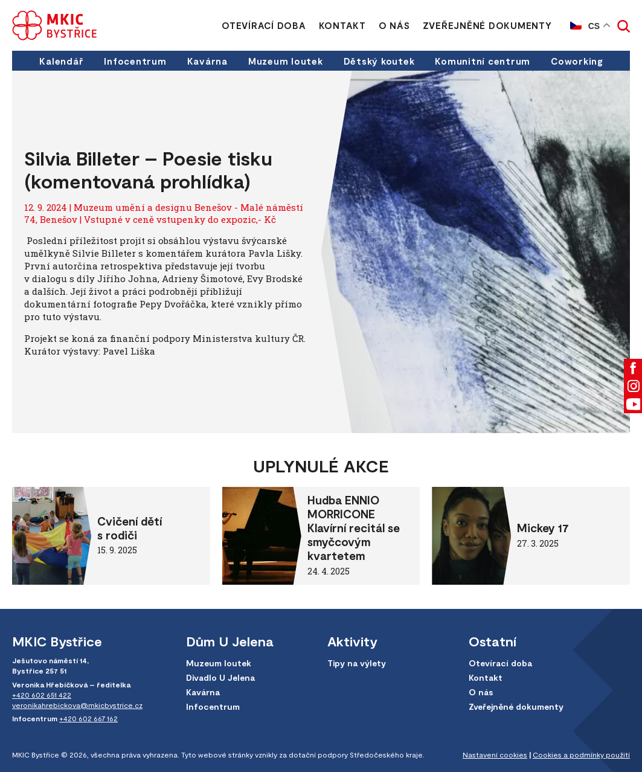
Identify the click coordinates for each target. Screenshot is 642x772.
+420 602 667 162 (88, 718)
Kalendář (61, 61)
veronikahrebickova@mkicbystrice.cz (77, 705)
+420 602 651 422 (41, 694)
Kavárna (207, 61)
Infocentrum (135, 61)
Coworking (577, 61)
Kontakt (342, 25)
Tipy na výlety (356, 663)
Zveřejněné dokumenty (487, 25)
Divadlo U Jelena (220, 677)
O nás (394, 25)
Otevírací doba (264, 25)
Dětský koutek (379, 61)
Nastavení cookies (495, 754)
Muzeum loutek (285, 61)
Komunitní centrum (482, 61)
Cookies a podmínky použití (581, 754)
